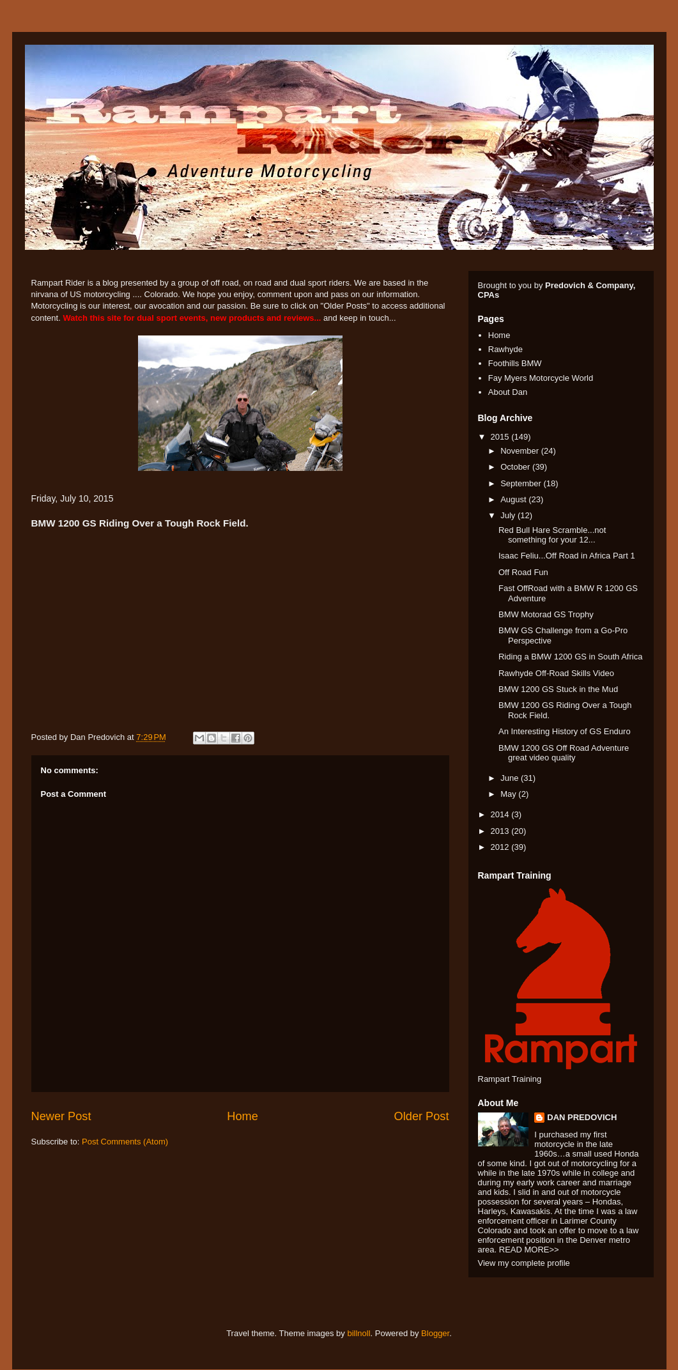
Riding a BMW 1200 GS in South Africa (570, 656)
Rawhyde (505, 349)
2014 (501, 814)
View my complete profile (524, 1263)
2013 (501, 831)
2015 (501, 437)
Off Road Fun (523, 572)
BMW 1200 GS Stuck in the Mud (558, 689)
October (516, 467)
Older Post (421, 1116)
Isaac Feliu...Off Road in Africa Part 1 (566, 555)
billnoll (358, 1333)
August (514, 499)
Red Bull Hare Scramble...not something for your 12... (552, 535)
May (509, 794)
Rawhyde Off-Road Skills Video (556, 673)
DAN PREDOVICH (582, 1117)
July (509, 515)
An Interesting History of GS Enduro (564, 731)
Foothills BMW (515, 363)
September (521, 483)
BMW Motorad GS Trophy (546, 614)
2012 (501, 847)
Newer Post (61, 1116)
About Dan (507, 392)
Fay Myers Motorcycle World (540, 378)
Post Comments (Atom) (125, 1141)
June (510, 778)
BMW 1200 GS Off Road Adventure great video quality (563, 753)
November (520, 451)
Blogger (435, 1333)
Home (242, 1116)
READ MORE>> (529, 1249)
